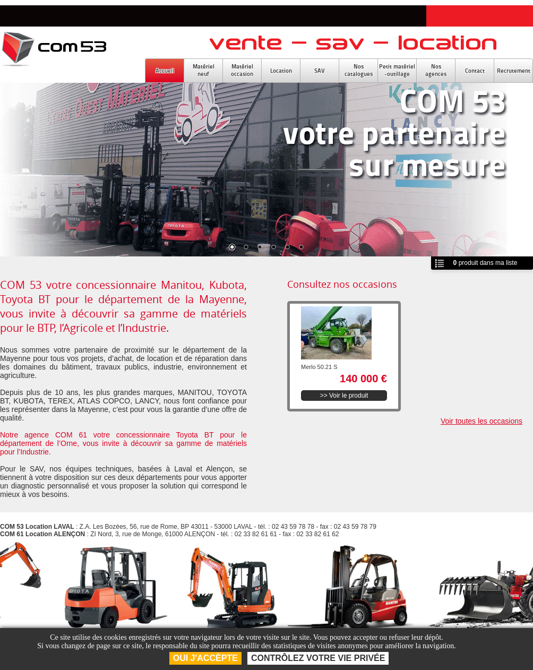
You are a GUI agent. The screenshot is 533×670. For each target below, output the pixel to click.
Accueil (165, 70)
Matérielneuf (203, 70)
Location (281, 70)
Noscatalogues (359, 70)
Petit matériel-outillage (397, 70)
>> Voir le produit (344, 395)
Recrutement (513, 70)
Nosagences (435, 70)
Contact (475, 70)
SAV (319, 70)
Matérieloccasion (242, 70)
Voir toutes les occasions (481, 421)
